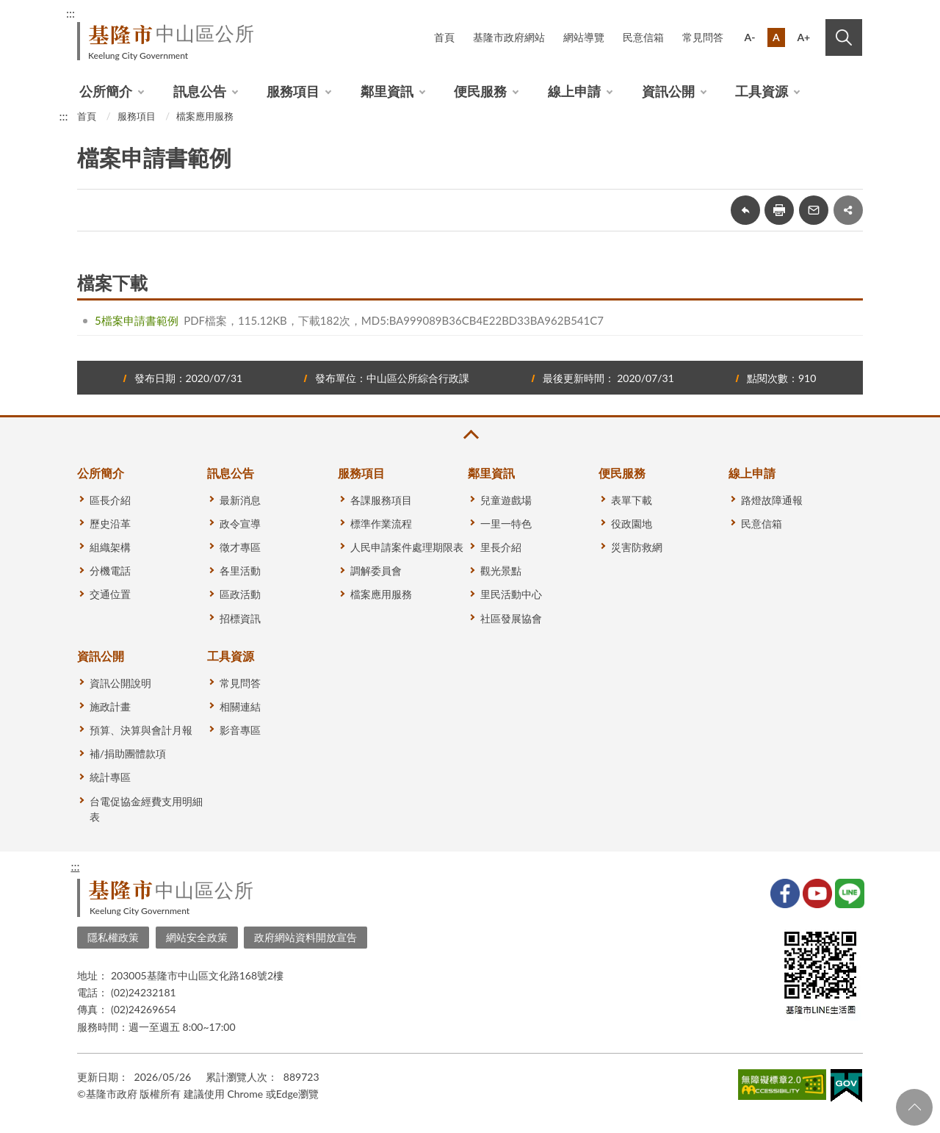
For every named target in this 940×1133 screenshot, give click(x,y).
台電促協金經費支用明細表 (146, 809)
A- (750, 37)
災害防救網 (636, 547)
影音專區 (240, 730)
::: (70, 13)
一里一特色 (506, 523)
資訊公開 (668, 91)
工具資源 (761, 91)
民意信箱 (643, 37)
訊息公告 (199, 91)
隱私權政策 (113, 937)
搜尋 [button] (843, 37)
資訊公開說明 (120, 683)
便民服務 (480, 91)
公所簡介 (105, 91)
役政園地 (631, 523)
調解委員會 (376, 570)
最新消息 (240, 500)
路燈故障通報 (772, 500)
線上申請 (574, 91)
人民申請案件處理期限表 (406, 547)
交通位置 (110, 594)
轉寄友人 (813, 210)
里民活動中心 (511, 594)
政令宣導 (240, 523)
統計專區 (110, 777)
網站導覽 (583, 37)
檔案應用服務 (205, 116)
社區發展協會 (511, 618)
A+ (803, 37)
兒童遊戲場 (506, 500)
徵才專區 (240, 547)
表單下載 (631, 500)
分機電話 (110, 570)
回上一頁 (745, 210)
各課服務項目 (381, 500)
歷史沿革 (110, 523)
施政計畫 (110, 706)
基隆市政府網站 (509, 37)
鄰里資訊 (387, 91)
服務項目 (293, 91)
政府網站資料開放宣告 (305, 937)
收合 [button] (470, 434)
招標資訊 (240, 618)
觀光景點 (500, 570)
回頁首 (914, 1107)
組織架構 (110, 547)
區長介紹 (110, 500)
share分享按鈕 (848, 210)
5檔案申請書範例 (136, 320)
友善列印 (779, 210)
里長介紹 (500, 547)
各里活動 (240, 570)
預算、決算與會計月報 (141, 730)
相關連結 (240, 706)
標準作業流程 (381, 523)
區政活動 (240, 594)
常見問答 (702, 37)
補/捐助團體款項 (128, 753)
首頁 (444, 37)
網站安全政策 (197, 937)
